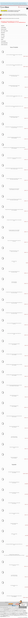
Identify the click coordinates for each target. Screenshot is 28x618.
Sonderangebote (3, 27)
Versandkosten (25, 617)
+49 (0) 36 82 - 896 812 (21, 7)
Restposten (2, 25)
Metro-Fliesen (3, 32)
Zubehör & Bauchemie (4, 44)
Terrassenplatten (3, 41)
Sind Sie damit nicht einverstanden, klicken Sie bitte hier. (20, 4)
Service (7, 602)
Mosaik (2, 39)
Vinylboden (2, 37)
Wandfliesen (3, 34)
